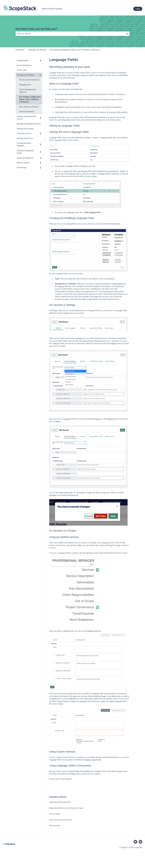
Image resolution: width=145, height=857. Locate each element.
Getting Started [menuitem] (22, 60)
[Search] (127, 33)
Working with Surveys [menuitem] (25, 138)
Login (138, 9)
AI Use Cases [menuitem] (22, 70)
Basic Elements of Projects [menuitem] (29, 107)
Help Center (20, 50)
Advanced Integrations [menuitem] (25, 158)
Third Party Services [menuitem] (24, 133)
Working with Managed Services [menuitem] (29, 124)
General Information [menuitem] (24, 65)
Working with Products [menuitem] (25, 129)
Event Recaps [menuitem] (22, 167)
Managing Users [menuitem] (25, 85)
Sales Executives (54, 825)
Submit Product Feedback (51, 9)
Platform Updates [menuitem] (23, 163)
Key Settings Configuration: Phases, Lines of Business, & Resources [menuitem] (30, 99)
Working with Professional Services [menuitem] (26, 117)
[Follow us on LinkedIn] (140, 842)
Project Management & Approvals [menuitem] (27, 90)
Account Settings (54, 814)
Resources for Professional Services (60, 820)
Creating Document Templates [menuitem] (24, 144)
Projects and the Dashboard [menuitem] (29, 80)
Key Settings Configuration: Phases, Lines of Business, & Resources (75, 50)
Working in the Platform (37, 50)
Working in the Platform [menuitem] (26, 75)
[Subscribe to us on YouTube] (135, 842)
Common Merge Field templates (79, 771)
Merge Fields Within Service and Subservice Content (66, 808)
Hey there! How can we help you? (36, 28)
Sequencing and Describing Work (60, 802)
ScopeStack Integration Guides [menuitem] (25, 152)
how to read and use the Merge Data (66, 774)
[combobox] (70, 33)
